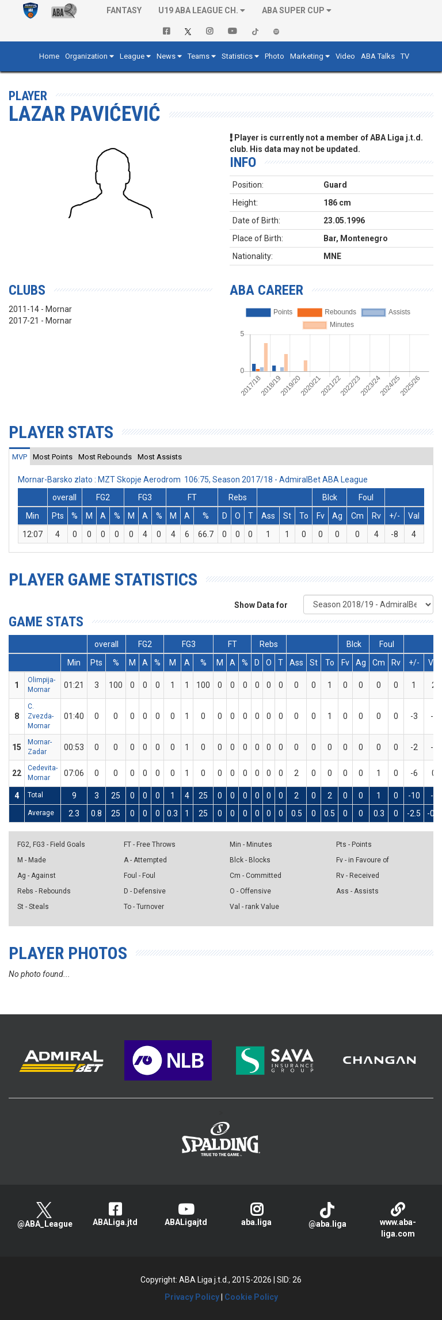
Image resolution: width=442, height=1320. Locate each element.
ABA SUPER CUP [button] (293, 10)
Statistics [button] (237, 56)
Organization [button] (86, 56)
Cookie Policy (251, 1297)
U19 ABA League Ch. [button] (198, 10)
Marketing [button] (306, 56)
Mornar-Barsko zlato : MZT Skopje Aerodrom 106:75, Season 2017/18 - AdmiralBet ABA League (193, 479)
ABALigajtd (185, 1214)
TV (405, 56)
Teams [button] (198, 56)
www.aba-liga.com (398, 1220)
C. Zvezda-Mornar (41, 716)
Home (49, 56)
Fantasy (124, 10)
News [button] (166, 56)
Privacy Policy (192, 1297)
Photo (274, 56)
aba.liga (256, 1214)
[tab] (19, 456)
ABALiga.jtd (115, 1214)
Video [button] (345, 56)
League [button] (132, 56)
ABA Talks (378, 56)
